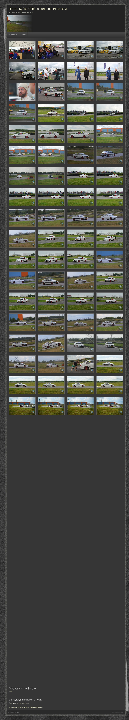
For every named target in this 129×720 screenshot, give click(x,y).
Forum (23, 35)
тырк (10, 691)
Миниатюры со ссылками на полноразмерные (25, 707)
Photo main (12, 35)
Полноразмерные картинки (18, 703)
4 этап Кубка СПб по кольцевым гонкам (38, 8)
